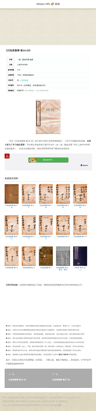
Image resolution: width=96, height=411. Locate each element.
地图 (59, 405)
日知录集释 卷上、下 (28, 206)
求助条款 (25, 80)
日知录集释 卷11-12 (46, 237)
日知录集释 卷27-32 (11, 206)
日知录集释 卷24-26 (80, 206)
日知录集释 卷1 (46, 267)
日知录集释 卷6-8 (63, 236)
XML (55, 405)
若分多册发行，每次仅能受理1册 (37, 90)
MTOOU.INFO (26, 405)
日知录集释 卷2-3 (28, 267)
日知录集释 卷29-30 (63, 206)
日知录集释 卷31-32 (46, 206)
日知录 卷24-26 (80, 267)
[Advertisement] (48, 27)
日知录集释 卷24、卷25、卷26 (63, 268)
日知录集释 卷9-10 (80, 236)
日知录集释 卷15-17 (28, 237)
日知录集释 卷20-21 (11, 237)
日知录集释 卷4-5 (11, 267)
